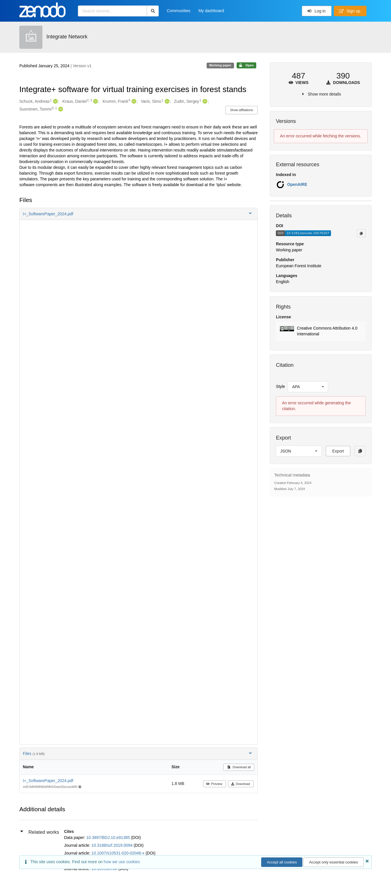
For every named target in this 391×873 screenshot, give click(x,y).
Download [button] (240, 784)
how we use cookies (122, 861)
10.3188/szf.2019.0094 (112, 845)
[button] (138, 213)
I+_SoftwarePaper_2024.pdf (48, 780)
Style (280, 386)
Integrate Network (66, 37)
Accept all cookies (282, 862)
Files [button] (138, 753)
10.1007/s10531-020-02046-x (118, 853)
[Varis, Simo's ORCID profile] (166, 101)
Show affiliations (241, 110)
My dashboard (211, 10)
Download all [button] (239, 767)
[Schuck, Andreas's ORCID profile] (55, 101)
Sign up (349, 11)
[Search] (153, 10)
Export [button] (338, 451)
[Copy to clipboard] (361, 233)
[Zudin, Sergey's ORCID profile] (204, 101)
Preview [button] (214, 784)
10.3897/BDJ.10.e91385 (108, 837)
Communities (178, 10)
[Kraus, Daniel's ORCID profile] (95, 101)
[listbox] (308, 386)
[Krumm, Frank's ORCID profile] (133, 101)
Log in (316, 11)
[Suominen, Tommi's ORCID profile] (60, 109)
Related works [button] (39, 832)
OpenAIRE (297, 184)
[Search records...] (112, 10)
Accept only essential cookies (333, 862)
